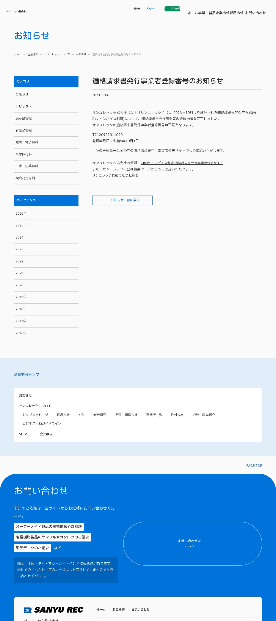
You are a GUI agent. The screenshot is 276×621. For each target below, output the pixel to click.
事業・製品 (132, 8)
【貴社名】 (212, 491)
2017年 (21, 321)
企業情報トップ (29, 375)
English (226, 8)
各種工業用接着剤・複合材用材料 (198, 612)
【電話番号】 (213, 530)
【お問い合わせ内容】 (237, 570)
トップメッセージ (36, 417)
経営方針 (65, 417)
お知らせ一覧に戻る (117, 200)
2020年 (21, 285)
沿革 (84, 417)
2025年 (21, 225)
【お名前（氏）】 (215, 435)
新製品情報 (24, 130)
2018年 (21, 309)
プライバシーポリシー (224, 595)
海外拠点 (184, 417)
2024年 (21, 237)
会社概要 (103, 417)
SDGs (210, 9)
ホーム (115, 8)
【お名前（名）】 (253, 435)
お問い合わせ (189, 8)
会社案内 (47, 436)
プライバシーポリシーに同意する (238, 603)
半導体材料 (24, 154)
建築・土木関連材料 (157, 612)
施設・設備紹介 (212, 417)
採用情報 (168, 8)
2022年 (21, 261)
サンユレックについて (57, 54)
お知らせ (81, 54)
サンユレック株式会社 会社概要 (116, 175)
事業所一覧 (160, 417)
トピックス (24, 106)
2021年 (21, 273)
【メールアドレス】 (217, 510)
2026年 (21, 213)
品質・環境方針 (131, 417)
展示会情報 (24, 118)
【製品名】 (212, 550)
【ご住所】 (212, 471)
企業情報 (151, 8)
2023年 (21, 249)
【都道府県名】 (215, 455)
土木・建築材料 (27, 166)
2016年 (21, 333)
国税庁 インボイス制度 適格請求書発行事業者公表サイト (185, 163)
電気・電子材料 (27, 142)
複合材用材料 (25, 178)
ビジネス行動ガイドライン (43, 425)
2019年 (21, 297)
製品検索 (119, 587)
